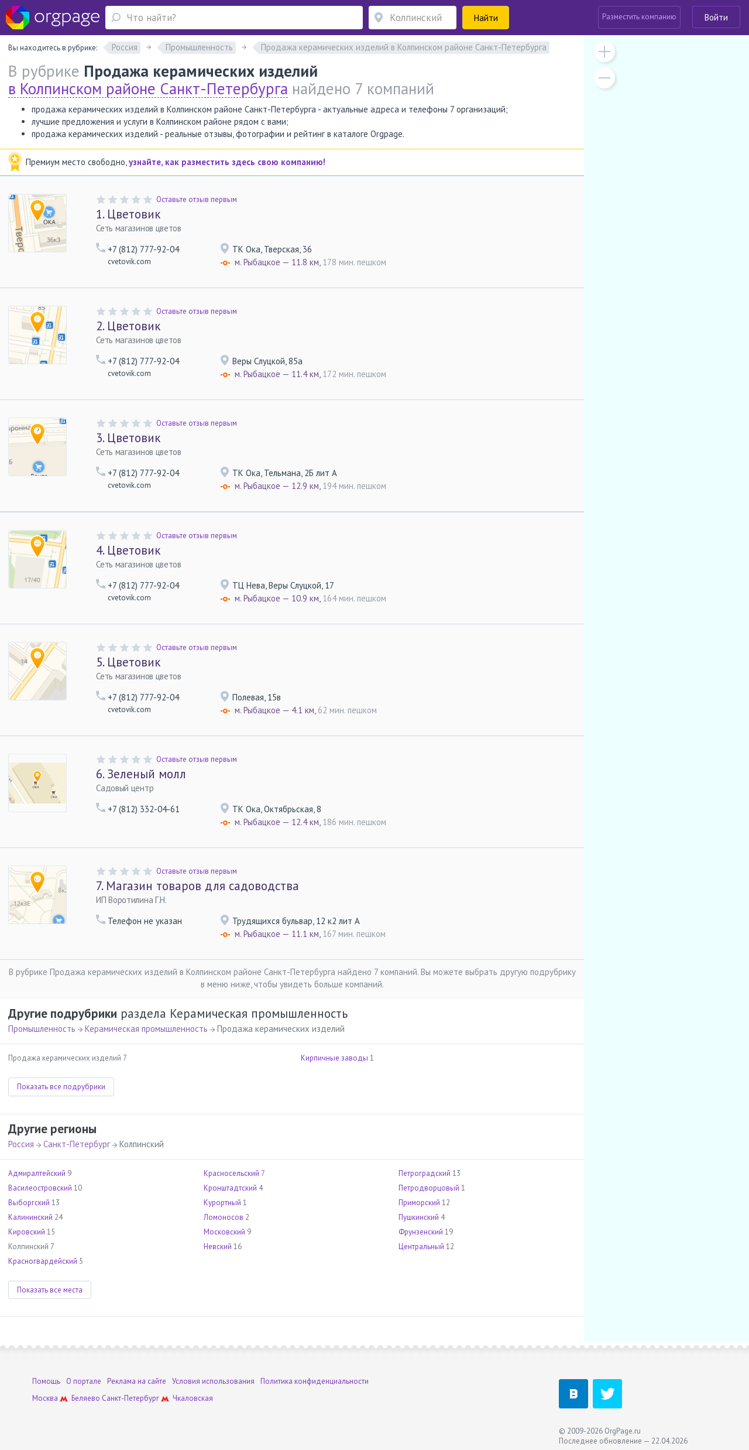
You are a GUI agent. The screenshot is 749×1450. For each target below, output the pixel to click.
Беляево (85, 1398)
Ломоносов (223, 1217)
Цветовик (128, 214)
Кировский (26, 1232)
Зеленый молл (141, 774)
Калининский (30, 1217)
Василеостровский (40, 1188)
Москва (45, 1398)
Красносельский (231, 1173)
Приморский (419, 1203)
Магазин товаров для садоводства (197, 886)
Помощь (46, 1381)
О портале (83, 1381)
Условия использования (213, 1381)
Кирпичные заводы (334, 1058)
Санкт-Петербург (76, 1144)
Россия (21, 1144)
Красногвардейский (42, 1261)
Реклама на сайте (136, 1381)
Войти (716, 17)
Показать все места (50, 1290)
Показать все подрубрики (61, 1087)
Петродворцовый (428, 1188)
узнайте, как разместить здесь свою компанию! (227, 161)
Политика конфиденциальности (314, 1381)
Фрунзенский (420, 1232)
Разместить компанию (639, 17)
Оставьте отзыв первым (196, 199)
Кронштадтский (230, 1188)
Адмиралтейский (37, 1173)
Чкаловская (193, 1398)
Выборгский (29, 1203)
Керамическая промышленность (146, 1028)
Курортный (222, 1203)
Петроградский (424, 1173)
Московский (224, 1232)
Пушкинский (418, 1217)
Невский (218, 1246)
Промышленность (41, 1028)
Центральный (421, 1246)
